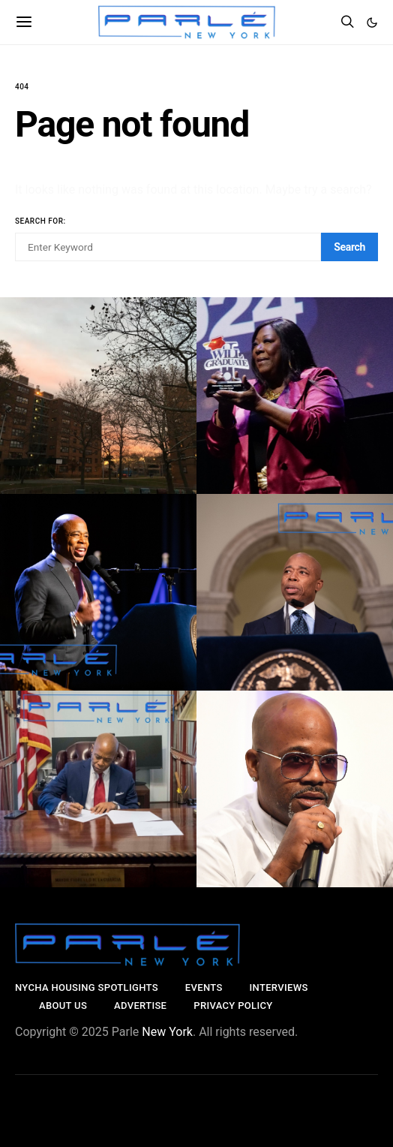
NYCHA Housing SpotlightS (86, 987)
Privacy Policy (233, 1005)
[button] (372, 23)
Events (204, 987)
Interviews (279, 987)
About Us (63, 1005)
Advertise (140, 1005)
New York (167, 1032)
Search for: (40, 221)
